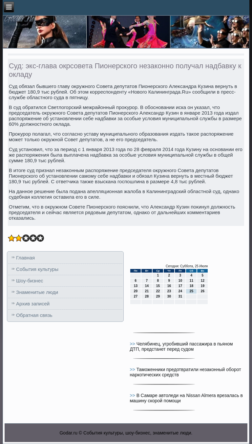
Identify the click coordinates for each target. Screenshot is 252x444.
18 (191, 286)
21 (147, 291)
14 (147, 286)
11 (191, 280)
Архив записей (33, 303)
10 (180, 280)
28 (147, 296)
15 (158, 286)
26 (202, 291)
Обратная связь (34, 315)
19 (202, 286)
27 (135, 296)
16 (169, 286)
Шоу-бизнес (29, 280)
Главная (25, 257)
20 (135, 291)
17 (180, 286)
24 (180, 291)
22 (158, 291)
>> (133, 343)
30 (169, 296)
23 (169, 291)
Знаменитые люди (37, 292)
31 (180, 296)
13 (135, 286)
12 (202, 280)
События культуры (37, 269)
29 (158, 296)
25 (191, 291)
